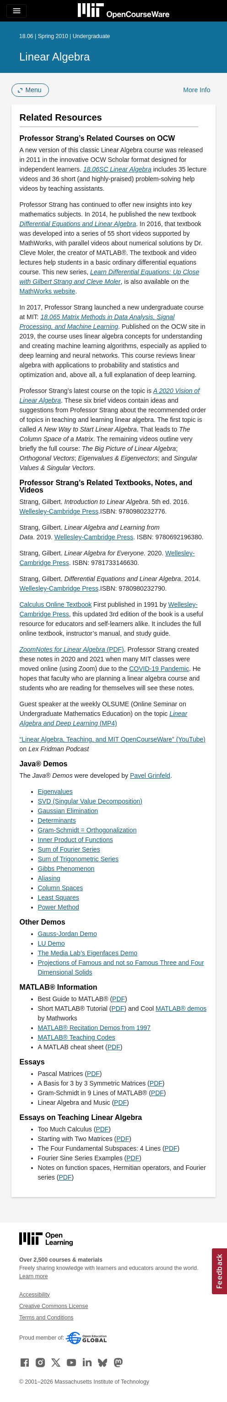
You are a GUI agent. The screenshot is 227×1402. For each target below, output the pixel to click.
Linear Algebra (54, 56)
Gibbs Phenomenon (66, 868)
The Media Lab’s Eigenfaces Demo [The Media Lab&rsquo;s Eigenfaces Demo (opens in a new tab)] (88, 953)
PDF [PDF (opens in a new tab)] (118, 999)
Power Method (58, 907)
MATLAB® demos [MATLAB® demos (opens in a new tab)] (181, 1008)
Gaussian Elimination (68, 811)
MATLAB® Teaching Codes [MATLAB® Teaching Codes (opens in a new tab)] (76, 1037)
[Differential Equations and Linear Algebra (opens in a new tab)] (78, 223)
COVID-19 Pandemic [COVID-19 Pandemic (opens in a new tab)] (159, 668)
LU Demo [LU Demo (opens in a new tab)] (51, 943)
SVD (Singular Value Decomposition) (90, 801)
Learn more (33, 1276)
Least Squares (58, 897)
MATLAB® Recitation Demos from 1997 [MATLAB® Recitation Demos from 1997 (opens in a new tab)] (94, 1027)
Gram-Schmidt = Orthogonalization (87, 830)
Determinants (57, 820)
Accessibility (34, 1294)
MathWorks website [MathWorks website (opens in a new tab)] (48, 291)
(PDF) (72, 649)
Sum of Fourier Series (69, 849)
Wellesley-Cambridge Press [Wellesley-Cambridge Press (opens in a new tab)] (59, 511)
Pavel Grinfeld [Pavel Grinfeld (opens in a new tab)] (150, 775)
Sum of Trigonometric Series (78, 859)
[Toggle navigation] (16, 11)
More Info (196, 90)
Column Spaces (60, 888)
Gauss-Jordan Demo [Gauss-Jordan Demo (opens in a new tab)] (67, 933)
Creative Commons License (53, 1306)
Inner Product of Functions (75, 839)
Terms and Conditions (46, 1317)
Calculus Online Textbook (56, 604)
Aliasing (49, 878)
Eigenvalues (55, 791)
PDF (118, 1008)
